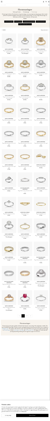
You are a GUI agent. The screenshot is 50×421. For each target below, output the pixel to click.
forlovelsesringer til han (29, 330)
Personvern (24, 411)
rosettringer (21, 330)
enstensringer (16, 330)
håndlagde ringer (5, 328)
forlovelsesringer (7, 330)
